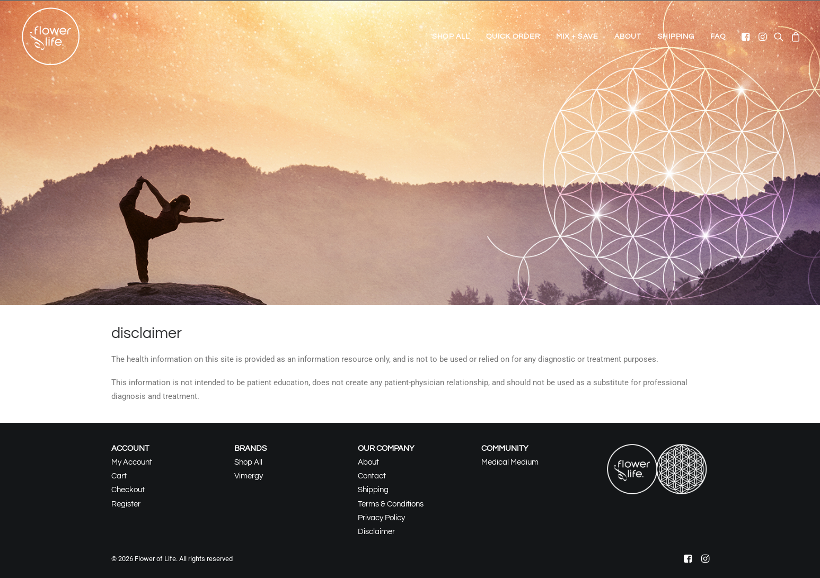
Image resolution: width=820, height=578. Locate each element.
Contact (372, 476)
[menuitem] (451, 36)
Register (125, 504)
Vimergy (248, 476)
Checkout (128, 490)
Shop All (451, 36)
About (627, 36)
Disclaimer (376, 532)
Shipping (676, 36)
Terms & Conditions (391, 504)
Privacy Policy (381, 518)
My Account (131, 462)
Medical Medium (510, 462)
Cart (119, 476)
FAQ (718, 36)
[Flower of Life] (51, 36)
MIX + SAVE (577, 36)
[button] (746, 36)
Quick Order (513, 36)
